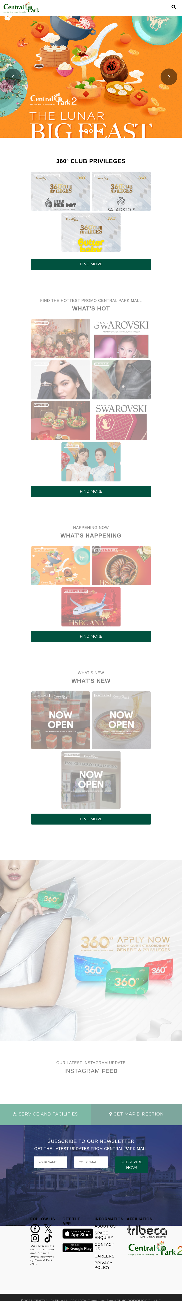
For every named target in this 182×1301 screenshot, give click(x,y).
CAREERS (105, 1256)
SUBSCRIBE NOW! (131, 1165)
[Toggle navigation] (166, 7)
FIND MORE (91, 264)
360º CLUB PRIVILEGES (47, 175)
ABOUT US (105, 1226)
